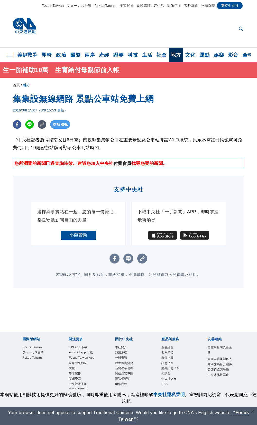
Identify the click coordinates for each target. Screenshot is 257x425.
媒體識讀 (144, 5)
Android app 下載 (81, 352)
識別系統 (121, 352)
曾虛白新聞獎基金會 (220, 350)
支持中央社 (230, 6)
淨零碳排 (126, 5)
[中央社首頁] (24, 27)
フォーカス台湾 (79, 5)
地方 (176, 55)
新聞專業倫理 (124, 368)
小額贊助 (78, 235)
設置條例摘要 (124, 363)
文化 (190, 55)
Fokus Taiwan (105, 5)
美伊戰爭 (27, 55)
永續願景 (208, 5)
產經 (104, 55)
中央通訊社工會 (218, 374)
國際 (75, 55)
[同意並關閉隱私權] (253, 394)
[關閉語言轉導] (253, 412)
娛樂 (219, 55)
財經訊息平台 (170, 368)
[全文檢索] (241, 29)
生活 (147, 55)
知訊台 (166, 373)
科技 (133, 55)
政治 (61, 55)
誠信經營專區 (124, 373)
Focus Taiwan (53, 5)
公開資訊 (121, 357)
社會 (161, 55)
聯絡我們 (121, 384)
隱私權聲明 (122, 378)
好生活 (159, 5)
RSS (164, 384)
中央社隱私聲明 (169, 394)
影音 (233, 55)
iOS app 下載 (78, 347)
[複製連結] (42, 124)
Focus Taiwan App (81, 357)
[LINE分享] (29, 124)
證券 (118, 55)
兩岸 (90, 55)
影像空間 (174, 5)
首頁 (16, 85)
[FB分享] (17, 124)
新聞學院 (75, 378)
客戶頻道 (191, 5)
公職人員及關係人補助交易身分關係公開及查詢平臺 (220, 364)
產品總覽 (167, 347)
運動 (205, 55)
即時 (47, 55)
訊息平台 (167, 363)
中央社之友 (169, 378)
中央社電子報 (78, 384)
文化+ (73, 368)
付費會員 (122, 163)
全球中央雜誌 (78, 363)
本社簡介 (121, 347)
